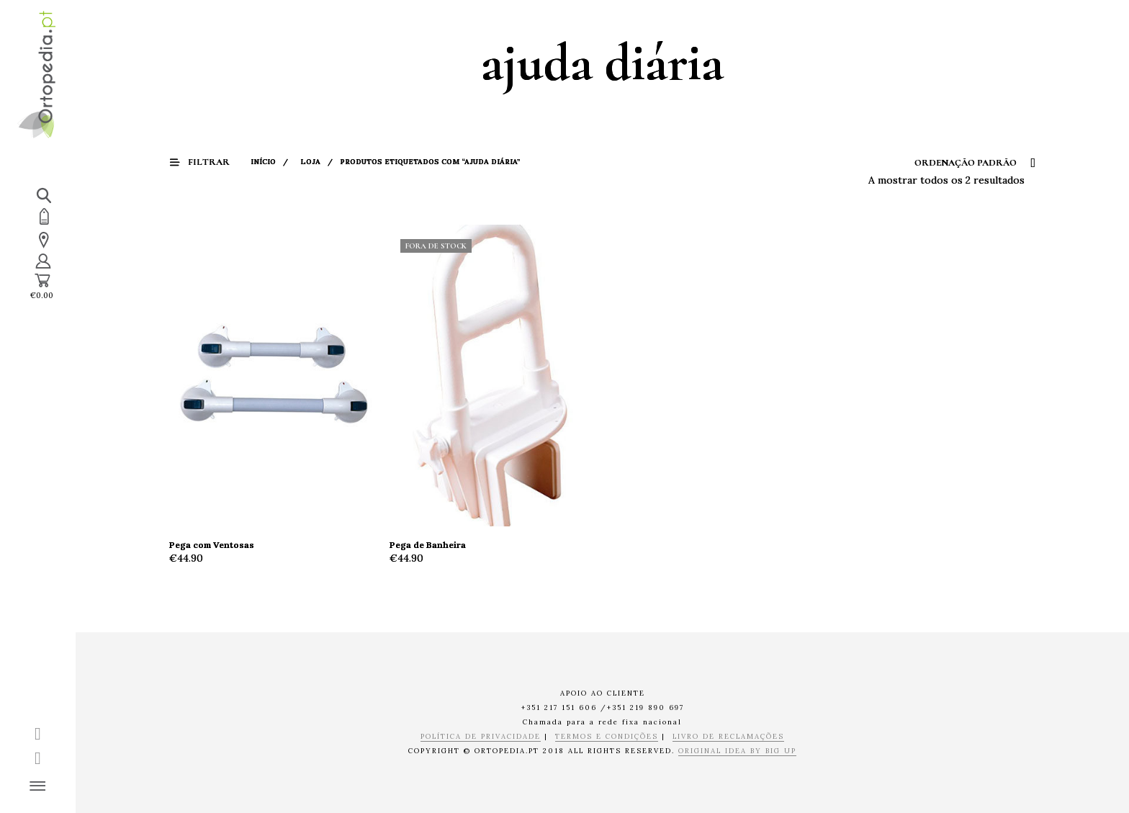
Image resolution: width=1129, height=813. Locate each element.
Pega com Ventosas (211, 544)
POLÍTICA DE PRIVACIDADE (480, 737)
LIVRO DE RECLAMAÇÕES (728, 737)
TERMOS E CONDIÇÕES (606, 737)
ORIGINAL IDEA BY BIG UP (737, 751)
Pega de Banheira (428, 544)
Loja (310, 161)
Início (263, 161)
